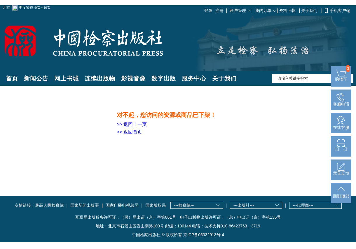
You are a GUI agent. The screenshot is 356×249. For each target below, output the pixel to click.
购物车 (341, 77)
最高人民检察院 (49, 205)
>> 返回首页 (129, 131)
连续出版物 (100, 78)
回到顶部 (341, 194)
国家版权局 (155, 205)
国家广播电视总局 (122, 205)
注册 (219, 10)
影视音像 (133, 78)
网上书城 (66, 78)
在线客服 (341, 125)
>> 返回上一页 (132, 124)
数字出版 (163, 78)
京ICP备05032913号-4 (203, 234)
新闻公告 (36, 78)
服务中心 (194, 78)
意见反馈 (341, 171)
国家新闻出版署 (84, 205)
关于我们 (310, 10)
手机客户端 (340, 10)
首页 (12, 78)
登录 (208, 10)
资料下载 (287, 10)
